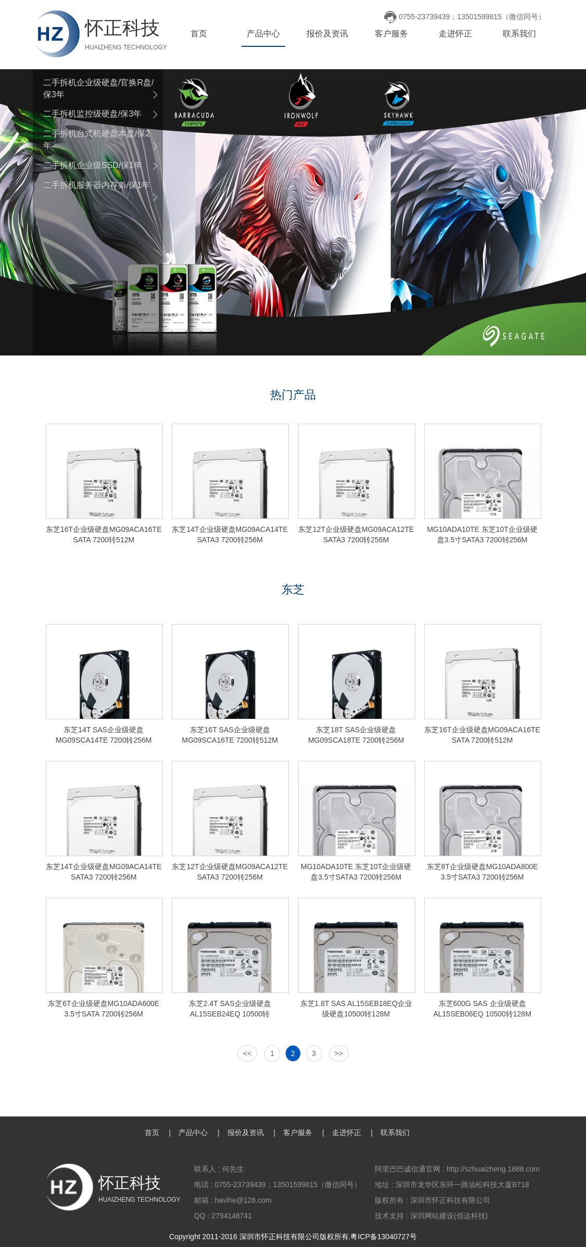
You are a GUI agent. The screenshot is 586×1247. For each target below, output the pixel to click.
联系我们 (519, 33)
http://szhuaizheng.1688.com (493, 1169)
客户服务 (391, 33)
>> (339, 1053)
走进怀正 (455, 33)
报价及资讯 (327, 33)
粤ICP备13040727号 (383, 1236)
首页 (198, 33)
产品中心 (263, 33)
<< (247, 1053)
